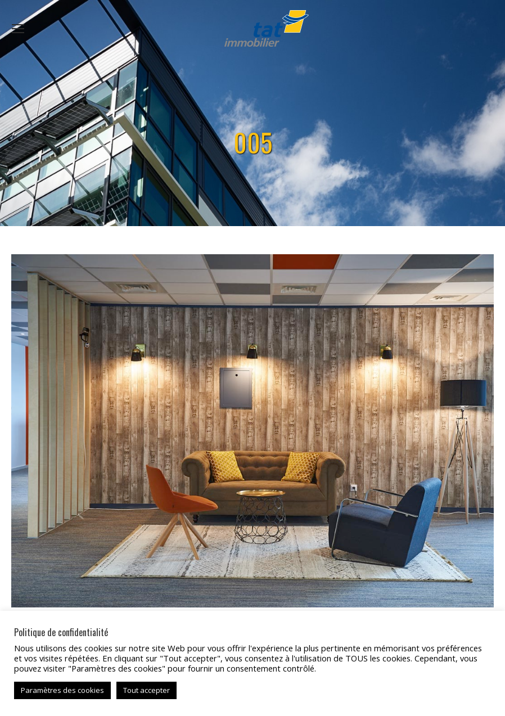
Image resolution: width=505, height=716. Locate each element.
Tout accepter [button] (146, 690)
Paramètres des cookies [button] (62, 690)
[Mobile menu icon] (18, 28)
